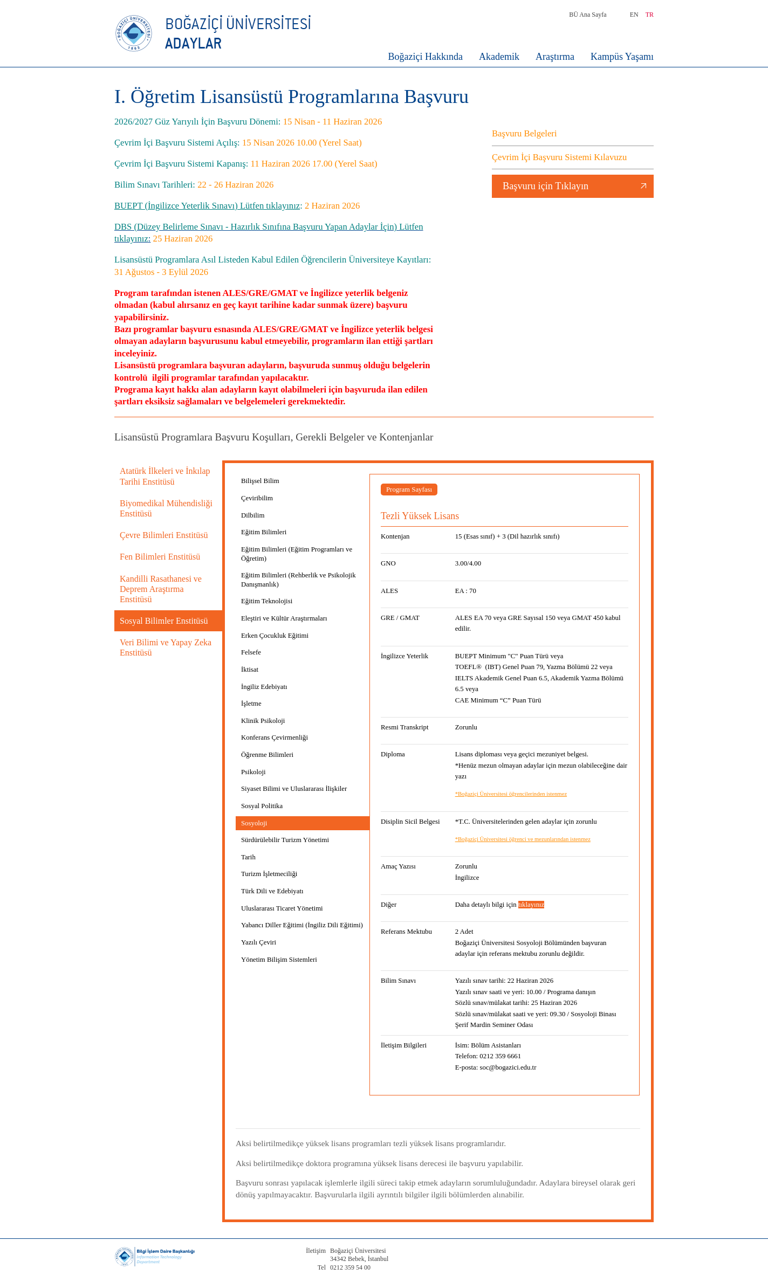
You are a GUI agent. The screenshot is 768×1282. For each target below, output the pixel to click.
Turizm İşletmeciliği (269, 874)
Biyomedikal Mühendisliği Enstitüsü (166, 508)
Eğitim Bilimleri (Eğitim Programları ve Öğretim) (296, 554)
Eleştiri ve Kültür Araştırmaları (284, 618)
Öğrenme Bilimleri (267, 755)
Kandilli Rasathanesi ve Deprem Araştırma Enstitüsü (161, 589)
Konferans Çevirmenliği (274, 737)
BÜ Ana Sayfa (587, 14)
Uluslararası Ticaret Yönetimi (282, 908)
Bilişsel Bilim (260, 481)
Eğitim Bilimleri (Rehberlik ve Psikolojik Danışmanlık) (298, 579)
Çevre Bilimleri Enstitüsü (164, 535)
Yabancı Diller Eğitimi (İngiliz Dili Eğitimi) (302, 925)
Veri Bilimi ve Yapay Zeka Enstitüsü (165, 647)
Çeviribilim (257, 498)
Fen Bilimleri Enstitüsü (160, 556)
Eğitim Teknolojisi (266, 601)
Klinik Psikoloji (263, 721)
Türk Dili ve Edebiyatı (272, 891)
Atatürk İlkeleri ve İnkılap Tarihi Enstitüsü (165, 476)
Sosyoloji (254, 823)
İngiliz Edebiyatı (264, 687)
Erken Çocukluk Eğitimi (274, 635)
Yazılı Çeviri (258, 942)
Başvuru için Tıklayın (545, 186)
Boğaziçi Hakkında (425, 56)
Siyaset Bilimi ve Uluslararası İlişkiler (294, 788)
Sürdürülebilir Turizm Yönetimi (285, 840)
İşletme (251, 703)
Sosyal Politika (262, 806)
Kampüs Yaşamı (622, 56)
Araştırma (555, 56)
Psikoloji (253, 772)
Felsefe (251, 652)
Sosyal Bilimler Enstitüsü (164, 620)
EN (634, 14)
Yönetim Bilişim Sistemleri (279, 959)
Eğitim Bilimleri (263, 532)
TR (650, 14)
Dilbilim (252, 515)
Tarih (248, 857)
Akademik (499, 56)
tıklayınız (531, 904)
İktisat (249, 669)
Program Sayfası (409, 489)
